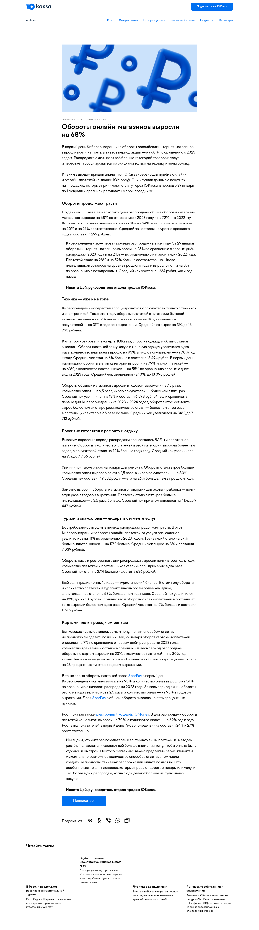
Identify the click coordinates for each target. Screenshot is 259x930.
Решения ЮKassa (182, 20)
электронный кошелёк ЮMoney (122, 715)
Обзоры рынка (128, 20)
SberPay (135, 676)
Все (109, 20)
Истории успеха (154, 20)
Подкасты (207, 20)
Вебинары (226, 20)
